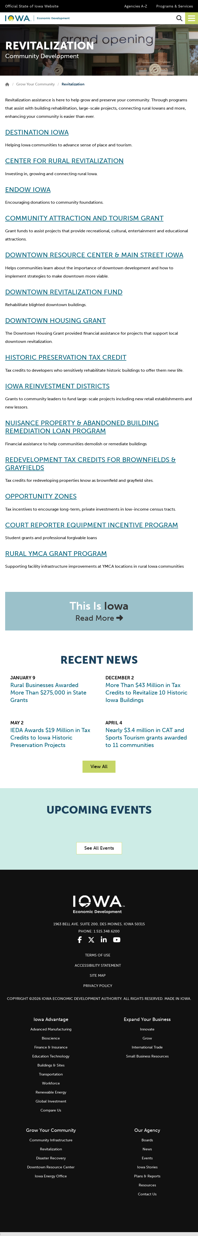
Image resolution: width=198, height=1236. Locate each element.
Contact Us (147, 1194)
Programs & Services (174, 6)
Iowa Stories (147, 1167)
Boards (147, 1140)
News (147, 1149)
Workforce (51, 1083)
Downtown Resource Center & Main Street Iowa (94, 255)
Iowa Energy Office (51, 1176)
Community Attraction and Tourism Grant (84, 218)
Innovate (147, 1029)
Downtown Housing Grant (55, 321)
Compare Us (50, 1110)
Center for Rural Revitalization (64, 161)
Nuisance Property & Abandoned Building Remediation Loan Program (82, 427)
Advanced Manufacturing (50, 1029)
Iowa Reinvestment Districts (57, 386)
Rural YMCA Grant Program (56, 554)
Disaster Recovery (51, 1158)
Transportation (51, 1074)
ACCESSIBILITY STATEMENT (98, 965)
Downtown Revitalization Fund (63, 292)
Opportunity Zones (41, 496)
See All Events (99, 848)
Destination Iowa (37, 132)
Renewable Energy (51, 1092)
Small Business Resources (147, 1056)
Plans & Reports (147, 1176)
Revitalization (51, 1149)
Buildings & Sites (50, 1065)
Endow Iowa (28, 190)
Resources (147, 1185)
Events (147, 1158)
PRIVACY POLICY (97, 986)
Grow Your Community (35, 84)
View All (99, 766)
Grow (147, 1038)
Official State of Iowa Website (32, 6)
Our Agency (147, 1130)
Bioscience (51, 1038)
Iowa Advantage (51, 1019)
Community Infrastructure (50, 1140)
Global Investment (51, 1101)
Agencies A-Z (135, 6)
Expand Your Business (147, 1019)
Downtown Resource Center (51, 1167)
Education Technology (50, 1056)
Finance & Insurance (51, 1047)
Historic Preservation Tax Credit (65, 357)
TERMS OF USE (97, 955)
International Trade (147, 1047)
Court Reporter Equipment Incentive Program (91, 525)
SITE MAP (98, 975)
